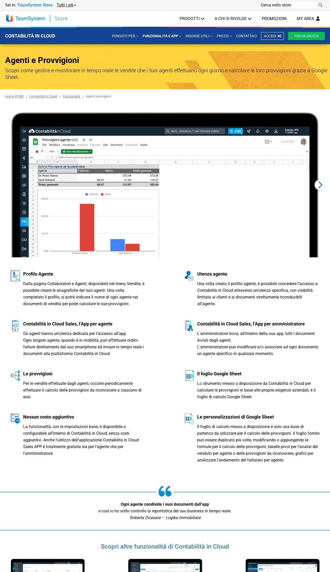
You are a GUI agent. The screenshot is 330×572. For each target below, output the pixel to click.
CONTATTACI (246, 36)
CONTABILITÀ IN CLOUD (30, 36)
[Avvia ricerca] (320, 5)
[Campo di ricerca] (286, 5)
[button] (66, 5)
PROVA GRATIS (306, 36)
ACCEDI (272, 36)
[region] (165, 184)
